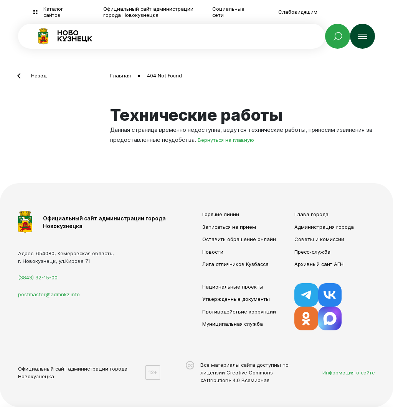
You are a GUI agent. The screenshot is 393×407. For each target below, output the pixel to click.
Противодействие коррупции (239, 312)
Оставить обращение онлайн (239, 239)
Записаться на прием (229, 227)
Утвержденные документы (236, 299)
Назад (38, 75)
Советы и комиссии (319, 239)
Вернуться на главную (226, 140)
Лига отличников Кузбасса (235, 264)
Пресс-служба (312, 252)
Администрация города (324, 227)
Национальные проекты (232, 287)
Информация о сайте (348, 372)
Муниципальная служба (232, 324)
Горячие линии (220, 214)
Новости (212, 252)
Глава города (311, 214)
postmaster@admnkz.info (49, 294)
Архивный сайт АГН (318, 264)
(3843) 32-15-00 (38, 277)
